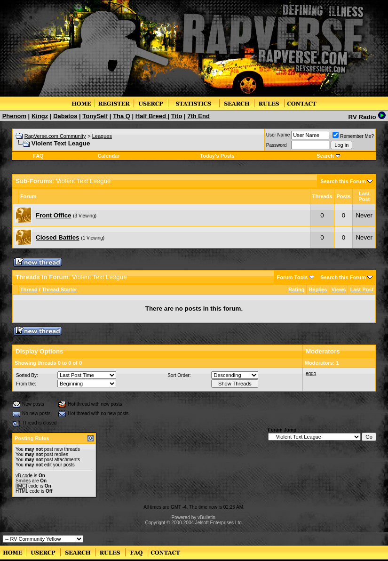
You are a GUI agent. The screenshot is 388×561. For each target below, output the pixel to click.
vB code (24, 475)
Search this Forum (343, 181)
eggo (311, 373)
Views (338, 289)
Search (325, 156)
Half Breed (151, 116)
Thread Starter (59, 289)
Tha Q (121, 116)
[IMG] (21, 486)
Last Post (361, 289)
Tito (176, 116)
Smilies (23, 480)
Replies (318, 289)
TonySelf (95, 116)
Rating (296, 289)
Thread (29, 289)
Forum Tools (292, 277)
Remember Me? (353, 136)
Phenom (14, 116)
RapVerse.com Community (55, 136)
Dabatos (65, 116)
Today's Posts (217, 156)
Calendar (109, 156)
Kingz (40, 116)
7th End (198, 116)
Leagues (102, 136)
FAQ (38, 156)
